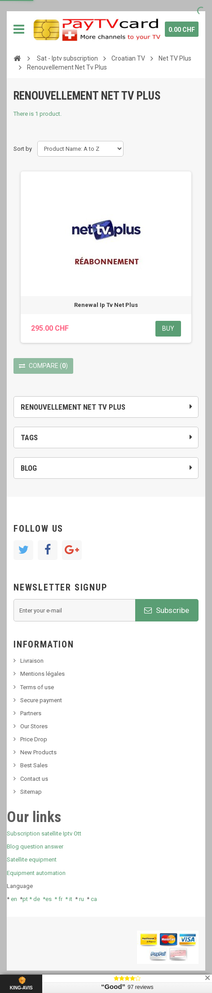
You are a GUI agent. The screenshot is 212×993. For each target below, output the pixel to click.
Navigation (18, 29)
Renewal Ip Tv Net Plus (106, 305)
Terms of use (37, 687)
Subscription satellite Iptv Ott (44, 833)
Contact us (34, 778)
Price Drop (33, 739)
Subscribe (166, 610)
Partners (30, 713)
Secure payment (41, 700)
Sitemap (31, 791)
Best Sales (34, 765)
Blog (29, 468)
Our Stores (34, 726)
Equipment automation (36, 873)
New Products (38, 752)
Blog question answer (35, 846)
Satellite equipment (32, 859)
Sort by (22, 148)
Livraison (32, 660)
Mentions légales (42, 673)
